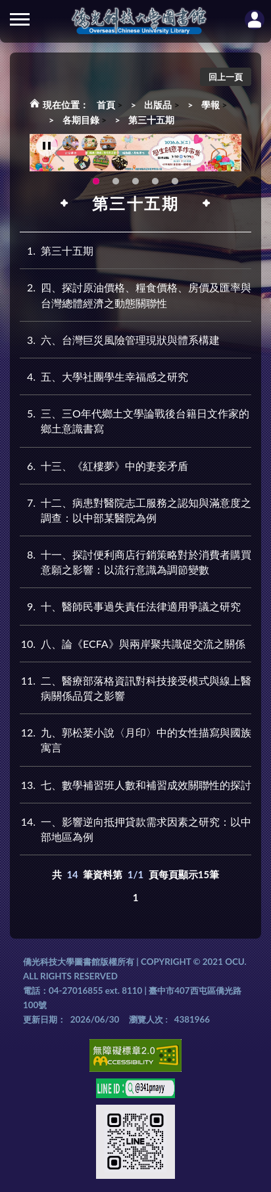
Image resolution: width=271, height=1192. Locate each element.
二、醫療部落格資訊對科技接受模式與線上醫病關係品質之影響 (135, 687)
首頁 (106, 104)
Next (215, 154)
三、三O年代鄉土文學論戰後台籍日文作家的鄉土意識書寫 (134, 420)
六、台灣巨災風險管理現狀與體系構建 (120, 339)
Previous (59, 154)
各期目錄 (80, 119)
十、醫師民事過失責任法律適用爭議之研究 (130, 606)
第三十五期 (151, 119)
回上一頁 (226, 77)
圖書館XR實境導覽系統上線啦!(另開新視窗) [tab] (135, 182)
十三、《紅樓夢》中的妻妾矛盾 (104, 465)
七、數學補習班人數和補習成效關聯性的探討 (135, 784)
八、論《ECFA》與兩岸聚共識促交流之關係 (132, 643)
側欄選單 (20, 19)
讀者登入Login (254, 20)
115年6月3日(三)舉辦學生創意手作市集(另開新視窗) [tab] (96, 182)
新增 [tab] (155, 182)
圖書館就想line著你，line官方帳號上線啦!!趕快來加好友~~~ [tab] (175, 182)
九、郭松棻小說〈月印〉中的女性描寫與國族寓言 (135, 739)
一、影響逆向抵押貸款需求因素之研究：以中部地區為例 (135, 828)
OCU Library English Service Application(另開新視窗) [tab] (115, 182)
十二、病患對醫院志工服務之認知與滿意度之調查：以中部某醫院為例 (135, 509)
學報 (210, 104)
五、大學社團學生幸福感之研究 (104, 376)
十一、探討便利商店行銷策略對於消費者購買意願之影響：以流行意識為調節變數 (135, 561)
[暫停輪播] (46, 147)
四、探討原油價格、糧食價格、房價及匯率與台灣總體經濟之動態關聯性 (135, 294)
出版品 (158, 104)
